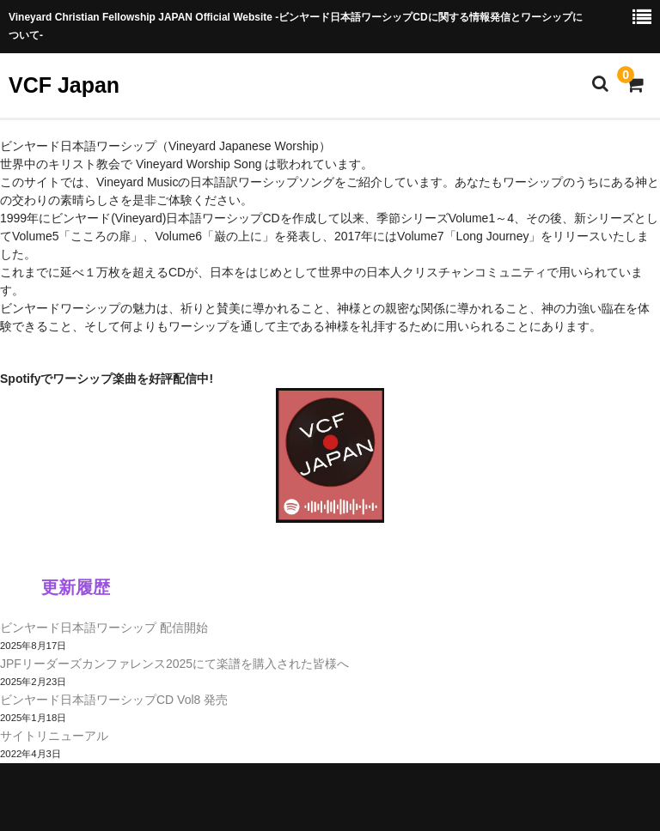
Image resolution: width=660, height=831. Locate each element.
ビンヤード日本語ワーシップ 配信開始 (104, 627)
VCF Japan (64, 85)
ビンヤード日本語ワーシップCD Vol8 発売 (114, 700)
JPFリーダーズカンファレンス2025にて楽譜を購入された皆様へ (174, 663)
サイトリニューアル (54, 736)
